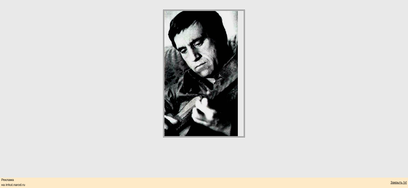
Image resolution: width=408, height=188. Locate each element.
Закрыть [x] (399, 182)
